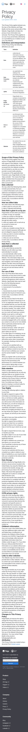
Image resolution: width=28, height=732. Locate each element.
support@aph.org (14, 654)
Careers (5, 704)
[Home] (9, 4)
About (4, 698)
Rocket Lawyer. (15, 644)
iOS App (6, 682)
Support (6, 685)
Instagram (7, 723)
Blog (4, 720)
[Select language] (21, 4)
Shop (4, 679)
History (5, 701)
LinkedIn (6, 728)
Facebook (6, 726)
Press (5, 706)
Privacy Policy (7, 709)
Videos (6, 687)
